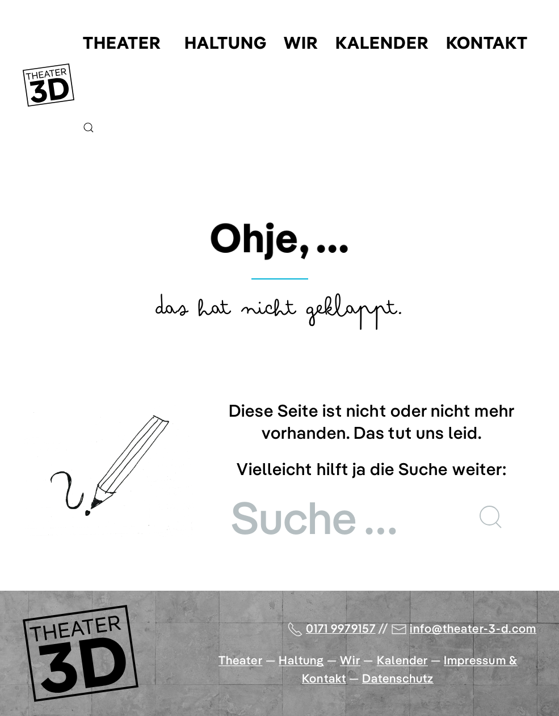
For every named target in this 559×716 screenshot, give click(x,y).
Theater (122, 42)
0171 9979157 (341, 628)
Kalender (382, 42)
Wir (301, 42)
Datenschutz (398, 678)
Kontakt (487, 42)
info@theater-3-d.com (473, 628)
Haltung (225, 42)
